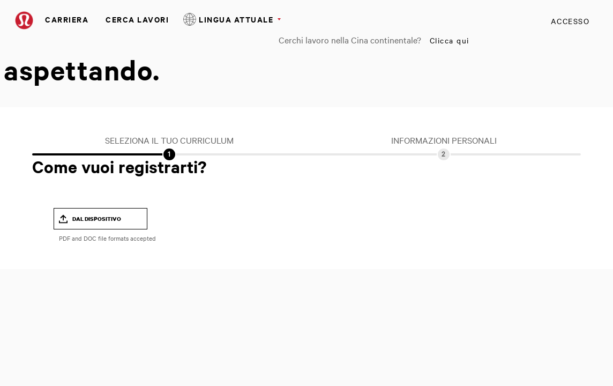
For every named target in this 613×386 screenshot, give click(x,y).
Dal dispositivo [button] (96, 218)
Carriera (66, 19)
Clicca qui (449, 40)
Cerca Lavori (137, 19)
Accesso (570, 21)
